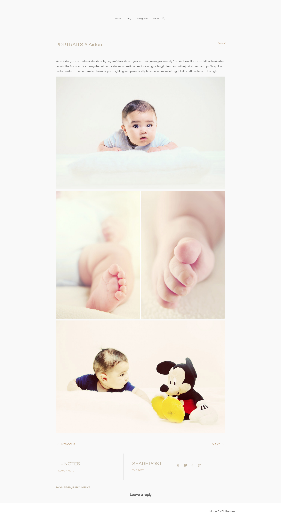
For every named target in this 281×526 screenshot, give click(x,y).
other (156, 18)
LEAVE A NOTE (66, 471)
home (118, 18)
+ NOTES (70, 463)
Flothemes (228, 511)
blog (129, 18)
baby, (76, 487)
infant (85, 487)
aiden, (68, 487)
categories (142, 18)
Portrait (221, 43)
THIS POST (138, 470)
